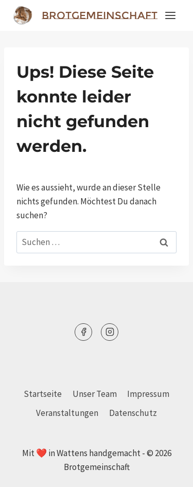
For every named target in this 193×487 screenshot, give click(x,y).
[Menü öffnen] (170, 15)
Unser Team (95, 393)
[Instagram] (109, 332)
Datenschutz (133, 413)
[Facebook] (83, 332)
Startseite (43, 393)
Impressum (148, 393)
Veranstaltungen (67, 413)
